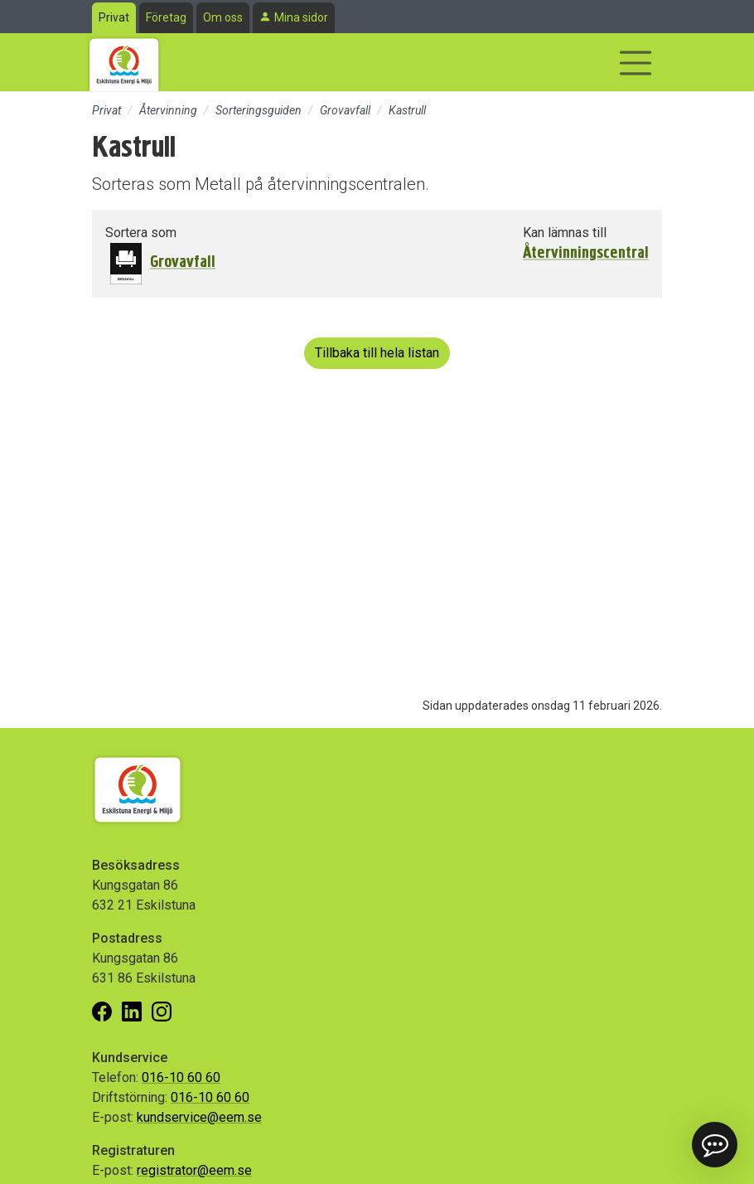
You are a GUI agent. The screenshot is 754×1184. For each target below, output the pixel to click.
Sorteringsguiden (258, 110)
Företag (166, 17)
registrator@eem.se (194, 1170)
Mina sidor (301, 17)
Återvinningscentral (586, 253)
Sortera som (140, 232)
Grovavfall (345, 110)
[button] (714, 1144)
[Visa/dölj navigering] (635, 63)
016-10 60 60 (181, 1077)
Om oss (223, 17)
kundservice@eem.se (199, 1117)
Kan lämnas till (565, 232)
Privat (114, 17)
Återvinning (168, 110)
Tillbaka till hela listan (377, 353)
